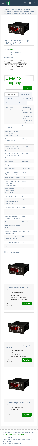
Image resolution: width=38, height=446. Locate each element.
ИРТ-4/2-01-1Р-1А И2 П (20, 62)
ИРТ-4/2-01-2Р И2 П (23, 64)
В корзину (28, 88)
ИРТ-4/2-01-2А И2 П (10, 64)
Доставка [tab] (22, 103)
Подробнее (26, 303)
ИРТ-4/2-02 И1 (21, 60)
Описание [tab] (9, 98)
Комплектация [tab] (10, 103)
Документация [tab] (25, 94)
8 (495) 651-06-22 (8, 437)
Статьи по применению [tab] (23, 98)
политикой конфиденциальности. (14, 434)
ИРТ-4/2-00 (20, 67)
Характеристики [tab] (11, 94)
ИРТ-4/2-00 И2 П (9, 69)
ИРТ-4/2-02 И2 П (9, 60)
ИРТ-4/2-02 (8, 62)
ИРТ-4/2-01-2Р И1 (10, 67)
